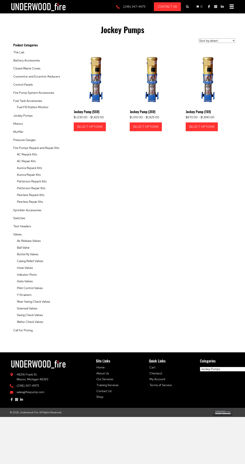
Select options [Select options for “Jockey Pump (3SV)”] (146, 127)
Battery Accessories (26, 60)
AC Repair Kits (26, 161)
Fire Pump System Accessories (33, 93)
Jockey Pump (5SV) (86, 111)
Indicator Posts (27, 274)
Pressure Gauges (24, 140)
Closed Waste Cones (26, 68)
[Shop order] (217, 40)
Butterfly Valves (27, 254)
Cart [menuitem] (152, 367)
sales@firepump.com (30, 392)
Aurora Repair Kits (29, 175)
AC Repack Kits (27, 154)
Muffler (18, 132)
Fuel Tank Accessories (27, 101)
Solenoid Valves (27, 308)
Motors (18, 124)
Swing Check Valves (30, 315)
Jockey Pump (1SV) (198, 111)
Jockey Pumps (23, 115)
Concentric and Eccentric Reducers (36, 76)
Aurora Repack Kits (29, 168)
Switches (19, 218)
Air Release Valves (29, 241)
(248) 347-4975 (134, 6)
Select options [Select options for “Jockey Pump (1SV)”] (202, 127)
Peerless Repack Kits (30, 195)
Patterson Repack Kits (32, 181)
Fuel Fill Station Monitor (33, 107)
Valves (17, 234)
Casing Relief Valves (30, 261)
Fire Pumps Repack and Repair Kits (36, 148)
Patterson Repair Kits (31, 188)
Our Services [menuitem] (104, 379)
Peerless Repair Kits (30, 202)
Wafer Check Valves (30, 322)
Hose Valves (25, 268)
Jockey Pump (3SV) (142, 111)
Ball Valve (23, 247)
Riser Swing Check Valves (33, 301)
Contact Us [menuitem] (104, 391)
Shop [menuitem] (99, 397)
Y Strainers (24, 295)
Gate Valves (25, 281)
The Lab (18, 52)
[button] (209, 6)
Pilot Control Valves (30, 288)
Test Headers (22, 226)
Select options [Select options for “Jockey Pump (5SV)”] (90, 127)
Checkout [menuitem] (155, 373)
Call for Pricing (23, 330)
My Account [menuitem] (157, 379)
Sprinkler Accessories (27, 210)
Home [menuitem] (100, 367)
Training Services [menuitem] (107, 385)
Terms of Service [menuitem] (160, 385)
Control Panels (23, 84)
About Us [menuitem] (102, 373)
